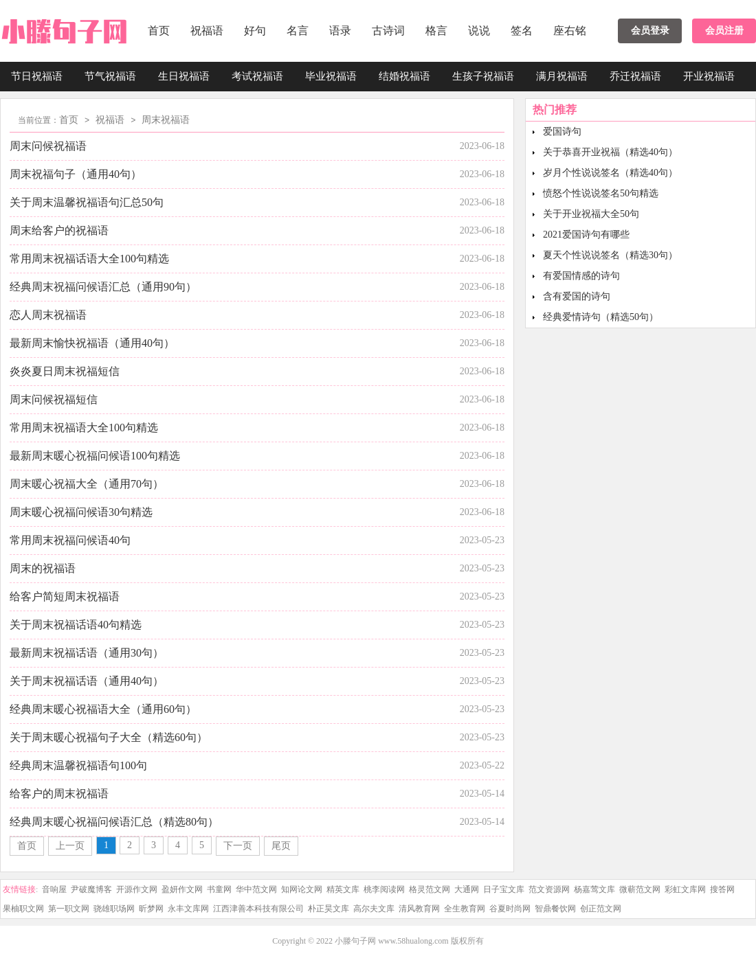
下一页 (237, 846)
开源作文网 (136, 889)
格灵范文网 (429, 889)
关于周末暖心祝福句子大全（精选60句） (109, 737)
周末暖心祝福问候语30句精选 (81, 512)
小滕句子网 (355, 941)
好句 (255, 30)
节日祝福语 (37, 76)
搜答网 (722, 889)
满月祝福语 (562, 76)
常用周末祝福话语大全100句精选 (89, 258)
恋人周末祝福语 (48, 315)
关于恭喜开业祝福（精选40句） (610, 152)
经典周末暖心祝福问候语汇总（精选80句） (114, 822)
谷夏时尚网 (510, 908)
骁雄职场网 (114, 908)
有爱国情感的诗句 (581, 276)
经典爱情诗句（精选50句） (600, 317)
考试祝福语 (257, 76)
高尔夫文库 (373, 908)
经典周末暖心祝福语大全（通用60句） (103, 709)
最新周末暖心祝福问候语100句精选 (95, 456)
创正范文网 (600, 908)
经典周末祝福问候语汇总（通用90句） (103, 287)
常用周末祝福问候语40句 (70, 540)
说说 (479, 30)
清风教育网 (419, 908)
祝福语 (206, 30)
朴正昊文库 (328, 908)
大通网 (466, 889)
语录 (340, 30)
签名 (522, 30)
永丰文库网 (188, 908)
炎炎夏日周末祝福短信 (65, 371)
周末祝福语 (166, 120)
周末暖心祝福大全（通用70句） (87, 484)
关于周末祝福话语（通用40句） (87, 681)
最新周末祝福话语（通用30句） (87, 653)
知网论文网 (301, 889)
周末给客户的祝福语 (59, 230)
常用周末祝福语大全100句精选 (84, 427)
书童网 (219, 889)
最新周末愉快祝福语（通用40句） (92, 343)
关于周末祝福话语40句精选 (76, 624)
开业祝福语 (709, 76)
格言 (436, 30)
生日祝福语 (184, 76)
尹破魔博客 (91, 889)
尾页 (281, 846)
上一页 (70, 846)
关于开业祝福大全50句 (591, 214)
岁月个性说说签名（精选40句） (610, 173)
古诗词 (388, 30)
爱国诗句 (562, 131)
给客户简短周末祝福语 (65, 596)
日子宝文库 (503, 889)
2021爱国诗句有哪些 (586, 234)
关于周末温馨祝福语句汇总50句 (87, 202)
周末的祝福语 (43, 568)
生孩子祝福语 (483, 76)
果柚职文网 (23, 908)
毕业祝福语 (331, 76)
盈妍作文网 (182, 889)
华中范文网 (256, 889)
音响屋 (54, 889)
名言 (298, 30)
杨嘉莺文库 (594, 889)
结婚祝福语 (404, 76)
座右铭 (569, 30)
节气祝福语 (110, 76)
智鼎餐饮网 (555, 908)
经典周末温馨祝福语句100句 (78, 765)
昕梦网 (151, 908)
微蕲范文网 (639, 889)
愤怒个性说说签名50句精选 (600, 193)
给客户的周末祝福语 (59, 793)
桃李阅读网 (384, 889)
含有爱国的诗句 (576, 296)
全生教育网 (464, 908)
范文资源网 (549, 889)
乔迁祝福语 (635, 76)
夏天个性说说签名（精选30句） (610, 255)
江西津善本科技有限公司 (258, 908)
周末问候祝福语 (48, 146)
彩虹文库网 (685, 889)
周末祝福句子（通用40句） (76, 174)
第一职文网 (68, 908)
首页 (159, 30)
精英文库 (342, 889)
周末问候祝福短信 (54, 399)
